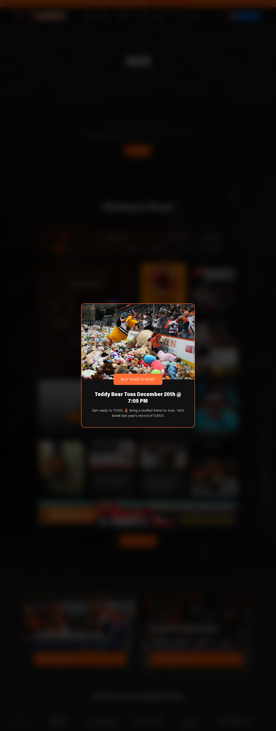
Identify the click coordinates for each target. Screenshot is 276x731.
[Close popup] (186, 312)
